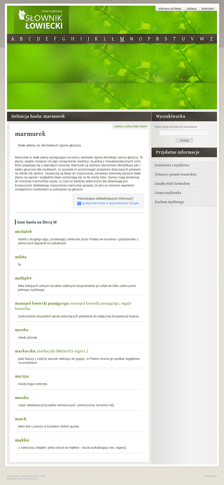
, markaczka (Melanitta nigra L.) (51, 351)
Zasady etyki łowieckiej (172, 183)
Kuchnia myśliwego (169, 201)
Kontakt (208, 8)
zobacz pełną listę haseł (130, 126)
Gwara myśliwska (168, 192)
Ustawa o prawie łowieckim (175, 174)
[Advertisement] (112, 76)
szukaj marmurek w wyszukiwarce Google (108, 203)
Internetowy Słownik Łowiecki (41, 20)
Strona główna (169, 8)
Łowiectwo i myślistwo (172, 165)
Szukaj (191, 8)
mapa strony (210, 476)
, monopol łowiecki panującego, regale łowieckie (73, 305)
